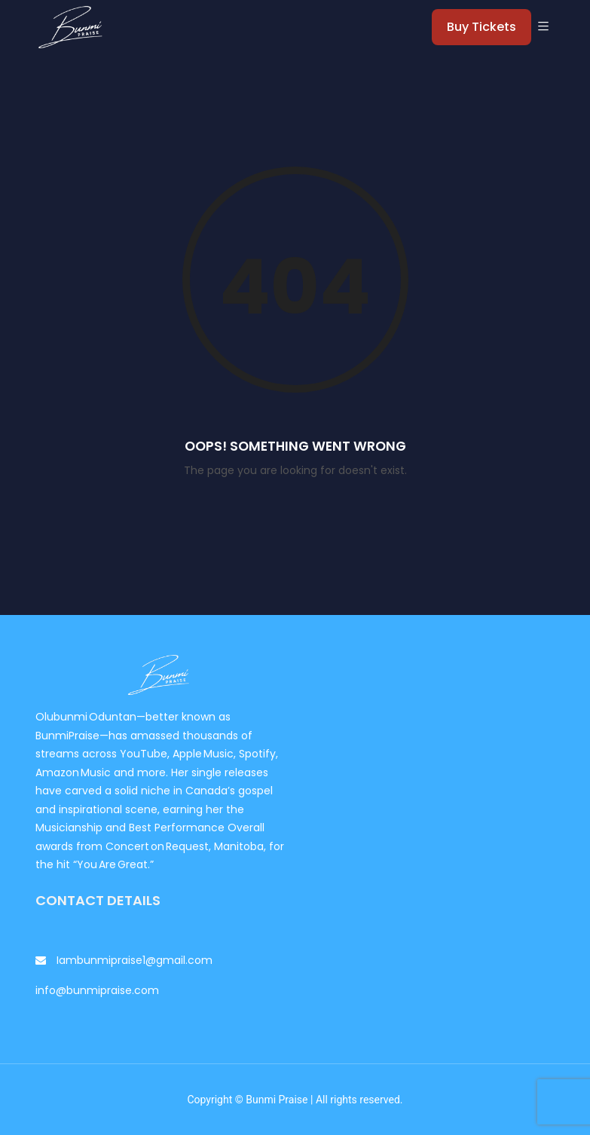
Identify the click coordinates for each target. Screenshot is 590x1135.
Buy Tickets (481, 26)
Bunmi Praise (276, 1100)
